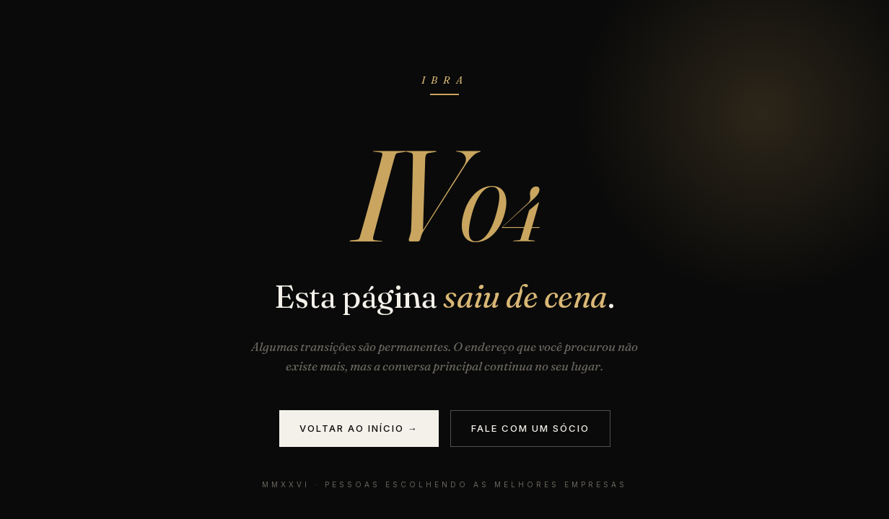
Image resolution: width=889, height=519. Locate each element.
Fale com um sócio (530, 428)
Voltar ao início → (359, 428)
